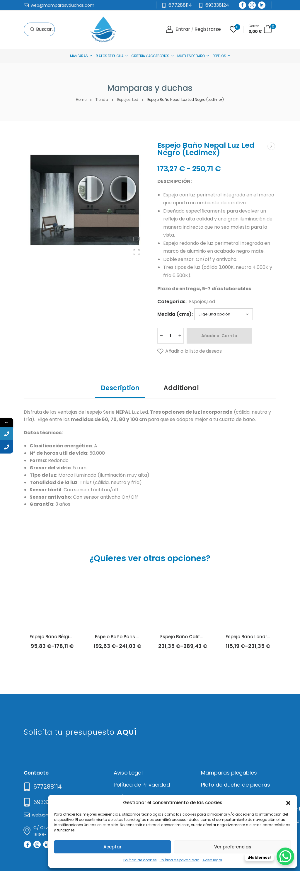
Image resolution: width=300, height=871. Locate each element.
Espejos (219, 55)
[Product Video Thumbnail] (136, 238)
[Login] (178, 29)
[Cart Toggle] (260, 28)
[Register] (208, 29)
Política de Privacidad (142, 784)
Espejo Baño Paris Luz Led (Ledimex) (136, 637)
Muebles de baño (191, 55)
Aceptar (112, 847)
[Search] (42, 29)
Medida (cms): (175, 314)
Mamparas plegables (229, 772)
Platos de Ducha (110, 55)
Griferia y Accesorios (150, 55)
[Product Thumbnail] (85, 200)
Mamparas (79, 55)
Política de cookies (140, 860)
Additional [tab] (181, 388)
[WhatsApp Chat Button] (285, 856)
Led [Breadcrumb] (135, 99)
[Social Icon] (242, 5)
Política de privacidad (180, 860)
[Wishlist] (233, 29)
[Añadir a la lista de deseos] (189, 351)
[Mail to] (59, 5)
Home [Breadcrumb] (81, 99)
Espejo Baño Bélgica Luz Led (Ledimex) (73, 637)
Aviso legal (212, 860)
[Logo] (103, 29)
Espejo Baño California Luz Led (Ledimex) (207, 637)
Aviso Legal (128, 772)
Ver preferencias (232, 847)
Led (211, 301)
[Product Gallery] (136, 252)
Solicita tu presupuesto (80, 732)
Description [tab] (120, 388)
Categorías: (172, 301)
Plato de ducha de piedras (235, 784)
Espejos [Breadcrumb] (124, 99)
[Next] (271, 146)
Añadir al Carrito (219, 336)
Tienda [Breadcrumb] (102, 99)
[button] (288, 802)
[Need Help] (213, 5)
